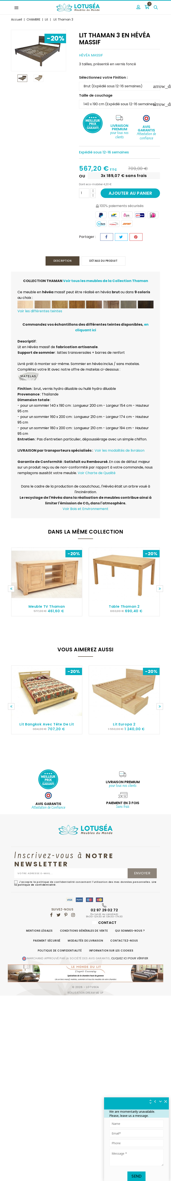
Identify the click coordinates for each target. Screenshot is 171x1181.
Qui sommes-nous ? (130, 931)
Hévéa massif (91, 55)
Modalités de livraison (85, 941)
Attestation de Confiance (48, 808)
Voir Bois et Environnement (85, 508)
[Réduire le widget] (160, 1101)
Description (61, 261)
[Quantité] (84, 193)
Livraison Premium (119, 127)
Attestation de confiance (146, 136)
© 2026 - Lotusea (85, 987)
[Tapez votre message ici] (136, 1157)
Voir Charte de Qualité (97, 472)
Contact (104, 923)
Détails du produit (104, 261)
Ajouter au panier (130, 193)
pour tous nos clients (119, 135)
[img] (165, 1101)
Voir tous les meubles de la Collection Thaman (105, 281)
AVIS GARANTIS (48, 804)
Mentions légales (39, 931)
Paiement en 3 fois (122, 803)
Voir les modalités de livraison (119, 450)
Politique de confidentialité (60, 951)
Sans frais (122, 807)
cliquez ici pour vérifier (129, 959)
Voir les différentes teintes (39, 311)
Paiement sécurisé (47, 941)
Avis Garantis (146, 128)
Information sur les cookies (111, 951)
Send (136, 1176)
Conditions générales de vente (84, 931)
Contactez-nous (124, 941)
